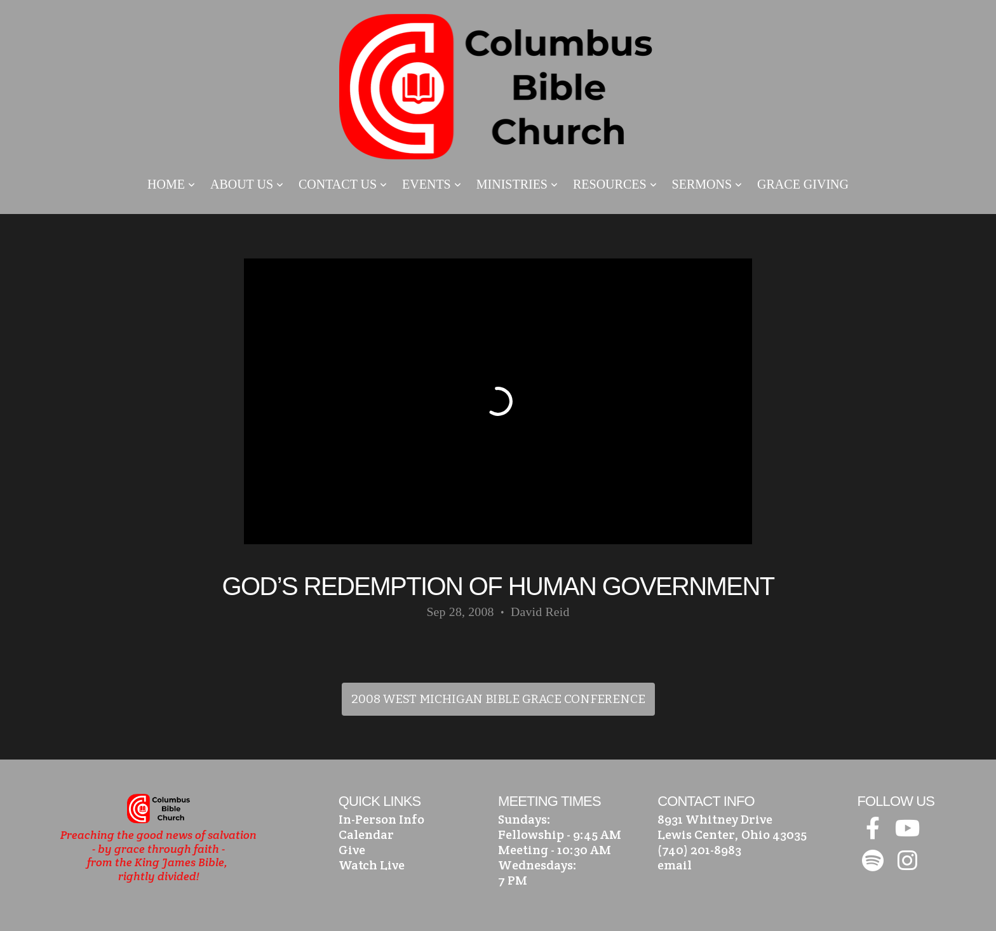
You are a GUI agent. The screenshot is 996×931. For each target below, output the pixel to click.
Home (171, 184)
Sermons (707, 184)
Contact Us (343, 184)
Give (352, 849)
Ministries (517, 184)
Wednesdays (535, 865)
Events (431, 184)
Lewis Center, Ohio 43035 (732, 834)
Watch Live (372, 865)
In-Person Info (381, 819)
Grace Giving (803, 184)
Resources (615, 184)
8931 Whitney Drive (714, 819)
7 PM (512, 880)
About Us (246, 184)
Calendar (366, 834)
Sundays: (524, 819)
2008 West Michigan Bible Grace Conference (498, 699)
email (674, 865)
